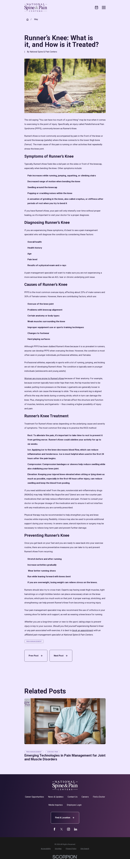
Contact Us (73, 797)
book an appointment (82, 630)
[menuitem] (46, 848)
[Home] (35, 7)
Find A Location (65, 817)
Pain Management (34, 641)
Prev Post (36, 655)
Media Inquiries (55, 805)
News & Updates (55, 797)
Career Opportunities (34, 797)
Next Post (61, 655)
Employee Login (74, 805)
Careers (85, 797)
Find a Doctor (99, 797)
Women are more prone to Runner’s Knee (44, 378)
